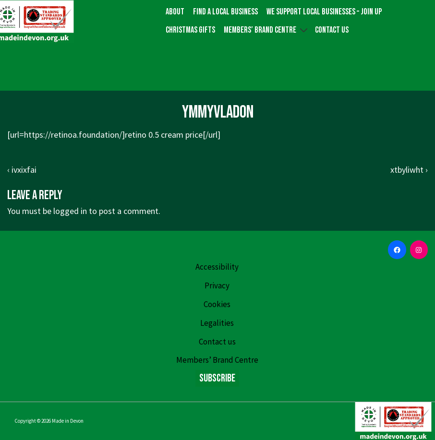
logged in (70, 210)
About (175, 12)
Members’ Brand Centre (267, 29)
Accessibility (217, 267)
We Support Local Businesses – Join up (324, 12)
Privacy (217, 285)
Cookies (217, 304)
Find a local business (225, 12)
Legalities (217, 323)
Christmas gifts (190, 30)
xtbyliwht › (409, 169)
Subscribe (217, 378)
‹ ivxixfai (21, 169)
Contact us (332, 30)
